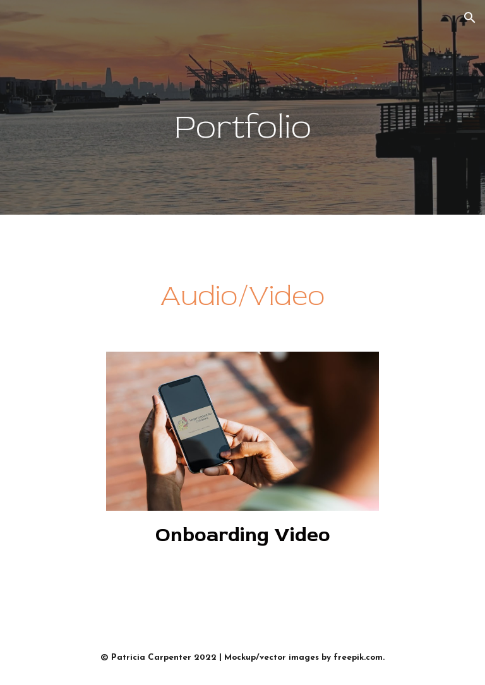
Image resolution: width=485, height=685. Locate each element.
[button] (470, 18)
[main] (242, 107)
